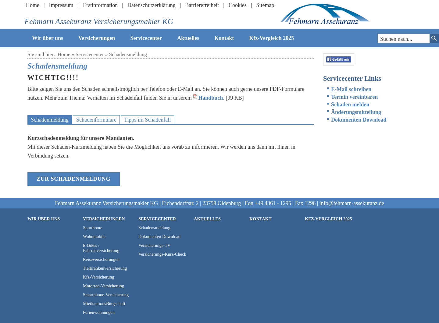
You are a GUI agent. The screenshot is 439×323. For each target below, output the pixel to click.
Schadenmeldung (50, 120)
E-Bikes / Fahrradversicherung (101, 248)
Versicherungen (96, 38)
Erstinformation (100, 5)
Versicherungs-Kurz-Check (162, 254)
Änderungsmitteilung (356, 112)
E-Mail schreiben (351, 89)
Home (32, 5)
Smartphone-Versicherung (106, 294)
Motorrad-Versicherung (103, 285)
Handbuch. (211, 98)
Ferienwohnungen (99, 312)
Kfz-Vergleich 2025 (271, 38)
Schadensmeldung (128, 54)
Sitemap (265, 5)
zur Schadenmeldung (74, 179)
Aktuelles (188, 38)
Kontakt (224, 38)
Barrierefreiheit (202, 5)
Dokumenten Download (359, 120)
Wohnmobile (94, 236)
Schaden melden (350, 104)
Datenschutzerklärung (151, 5)
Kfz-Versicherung (98, 277)
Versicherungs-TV (154, 245)
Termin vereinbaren (354, 97)
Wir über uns (47, 38)
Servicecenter (146, 38)
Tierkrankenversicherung (105, 268)
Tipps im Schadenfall (147, 120)
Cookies (238, 5)
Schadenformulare (96, 120)
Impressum (61, 5)
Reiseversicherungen (101, 259)
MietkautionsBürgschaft (104, 303)
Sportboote (92, 227)
